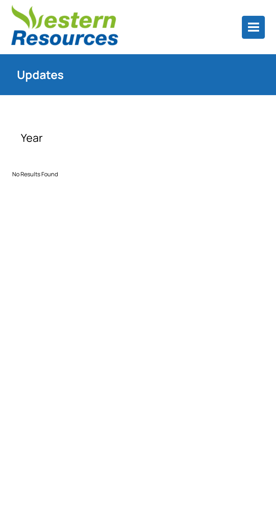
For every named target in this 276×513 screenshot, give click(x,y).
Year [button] (33, 137)
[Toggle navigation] (253, 27)
